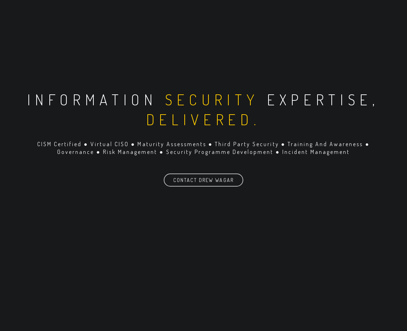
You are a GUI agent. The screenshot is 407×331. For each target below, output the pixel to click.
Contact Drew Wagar (203, 180)
